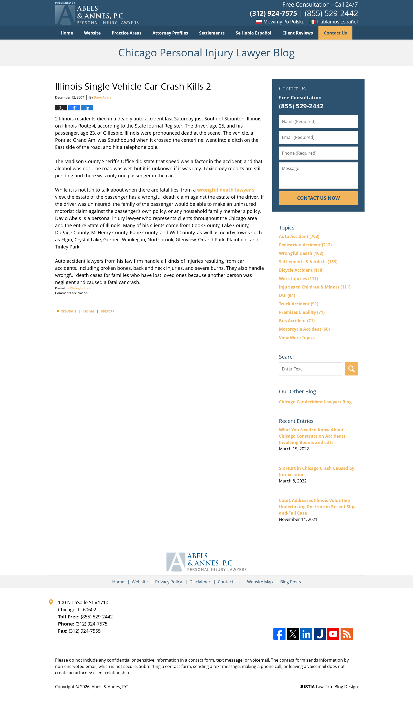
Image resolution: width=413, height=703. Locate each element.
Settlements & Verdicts (308, 262)
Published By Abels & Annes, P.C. (304, 13)
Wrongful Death (81, 288)
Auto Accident (299, 236)
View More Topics (297, 337)
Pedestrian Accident (305, 245)
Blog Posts (290, 582)
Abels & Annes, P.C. (110, 687)
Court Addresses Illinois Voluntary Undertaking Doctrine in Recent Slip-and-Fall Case (317, 506)
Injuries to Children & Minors (314, 287)
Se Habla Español (253, 33)
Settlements (212, 33)
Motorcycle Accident (304, 329)
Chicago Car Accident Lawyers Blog (315, 402)
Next (107, 310)
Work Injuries (298, 278)
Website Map (260, 582)
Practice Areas (126, 33)
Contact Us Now (318, 198)
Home (67, 33)
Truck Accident (298, 304)
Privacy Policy (168, 582)
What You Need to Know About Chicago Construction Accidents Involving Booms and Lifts (312, 436)
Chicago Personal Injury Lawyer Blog (97, 13)
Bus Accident (296, 321)
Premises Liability (301, 312)
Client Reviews (297, 33)
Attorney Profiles (170, 33)
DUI (287, 295)
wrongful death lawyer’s (225, 190)
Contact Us (335, 33)
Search (351, 368)
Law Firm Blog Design (329, 687)
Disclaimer (199, 582)
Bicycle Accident (301, 270)
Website (92, 33)
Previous (66, 310)
